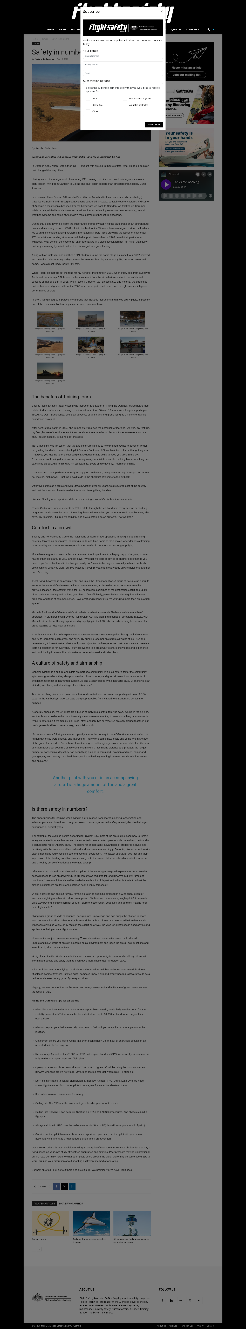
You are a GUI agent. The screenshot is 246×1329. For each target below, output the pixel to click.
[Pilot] (8, 101)
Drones (117, 29)
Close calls (136, 29)
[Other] (8, 120)
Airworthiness (98, 29)
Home (50, 29)
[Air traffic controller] (25, 110)
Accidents (158, 29)
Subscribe (192, 29)
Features (77, 29)
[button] (209, 29)
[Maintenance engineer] (25, 101)
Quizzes (176, 29)
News (62, 29)
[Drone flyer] (8, 110)
